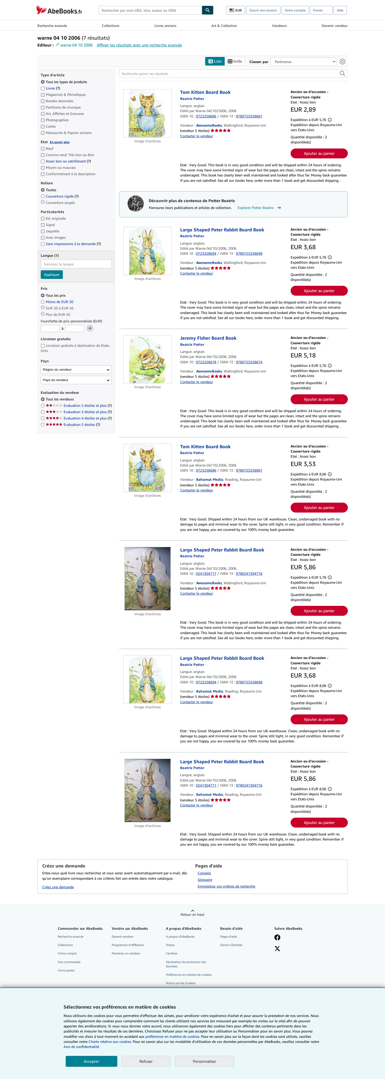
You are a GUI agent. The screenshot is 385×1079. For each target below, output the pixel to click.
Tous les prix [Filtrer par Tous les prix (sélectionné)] (54, 295)
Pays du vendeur (55, 380)
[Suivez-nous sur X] (277, 949)
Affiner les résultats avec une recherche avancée (139, 45)
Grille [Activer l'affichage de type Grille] (235, 61)
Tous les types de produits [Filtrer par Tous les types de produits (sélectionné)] (64, 82)
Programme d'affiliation (128, 945)
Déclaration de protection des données (186, 964)
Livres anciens (165, 25)
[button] (342, 74)
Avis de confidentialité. (82, 1046)
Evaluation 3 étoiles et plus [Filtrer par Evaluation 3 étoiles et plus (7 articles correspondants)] (79, 412)
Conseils (204, 873)
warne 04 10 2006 (76, 45)
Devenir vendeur (335, 25)
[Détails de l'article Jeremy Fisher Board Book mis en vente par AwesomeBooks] (147, 359)
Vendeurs (279, 25)
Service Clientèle (231, 945)
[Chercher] (207, 10)
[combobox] (150, 10)
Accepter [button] (91, 1061)
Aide (340, 10)
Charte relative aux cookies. (111, 1041)
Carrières (171, 953)
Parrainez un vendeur (126, 953)
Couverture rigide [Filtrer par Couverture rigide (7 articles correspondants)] (60, 196)
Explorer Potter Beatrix (260, 208)
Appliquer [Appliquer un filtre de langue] (52, 275)
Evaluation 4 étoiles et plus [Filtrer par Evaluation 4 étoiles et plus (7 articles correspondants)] (79, 418)
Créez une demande (58, 887)
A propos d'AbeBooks (180, 937)
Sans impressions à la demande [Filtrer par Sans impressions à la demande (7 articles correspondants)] (71, 244)
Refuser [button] (146, 1061)
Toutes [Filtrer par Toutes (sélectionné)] (49, 190)
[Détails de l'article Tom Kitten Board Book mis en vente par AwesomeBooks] (147, 113)
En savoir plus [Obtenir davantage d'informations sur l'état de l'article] (59, 142)
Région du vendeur (57, 369)
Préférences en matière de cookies (189, 975)
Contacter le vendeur (196, 136)
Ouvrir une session (263, 10)
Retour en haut (192, 914)
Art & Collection (224, 25)
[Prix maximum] (74, 328)
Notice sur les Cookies (180, 983)
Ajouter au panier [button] (319, 153)
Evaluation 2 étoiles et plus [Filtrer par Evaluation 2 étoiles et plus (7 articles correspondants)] (79, 405)
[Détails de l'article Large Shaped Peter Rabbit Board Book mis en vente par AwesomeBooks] (147, 251)
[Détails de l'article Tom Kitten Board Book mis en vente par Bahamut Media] (147, 468)
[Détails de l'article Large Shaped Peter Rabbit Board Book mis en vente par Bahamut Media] (147, 679)
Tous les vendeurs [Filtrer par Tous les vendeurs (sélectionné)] (60, 399)
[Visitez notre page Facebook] (277, 938)
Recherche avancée (52, 25)
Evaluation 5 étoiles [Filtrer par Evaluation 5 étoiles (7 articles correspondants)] (73, 425)
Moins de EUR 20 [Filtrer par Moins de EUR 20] (57, 301)
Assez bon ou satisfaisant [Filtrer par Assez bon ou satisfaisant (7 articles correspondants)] (66, 161)
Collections (110, 25)
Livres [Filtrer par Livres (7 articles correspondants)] (50, 88)
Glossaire (205, 880)
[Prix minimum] (50, 328)
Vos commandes (69, 962)
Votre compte (295, 10)
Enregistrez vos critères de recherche (226, 886)
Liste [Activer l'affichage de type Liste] (214, 61)
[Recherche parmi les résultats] (233, 73)
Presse (170, 945)
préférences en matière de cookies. (173, 1036)
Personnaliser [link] (204, 1061)
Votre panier (66, 970)
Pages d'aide (228, 937)
